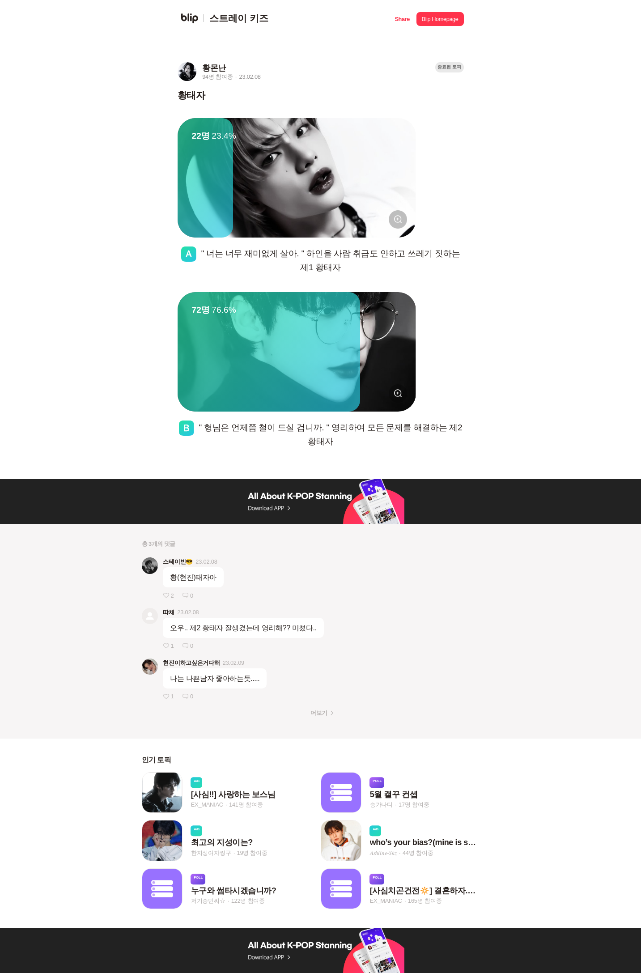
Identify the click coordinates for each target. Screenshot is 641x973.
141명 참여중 (246, 804)
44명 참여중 (418, 853)
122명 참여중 (248, 900)
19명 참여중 (252, 853)
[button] (402, 18)
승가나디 (381, 804)
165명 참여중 (424, 900)
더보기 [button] (318, 713)
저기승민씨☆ (208, 900)
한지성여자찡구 (211, 853)
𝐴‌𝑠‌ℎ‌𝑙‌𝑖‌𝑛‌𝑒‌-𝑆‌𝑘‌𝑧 (383, 853)
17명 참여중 (414, 804)
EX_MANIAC (207, 804)
